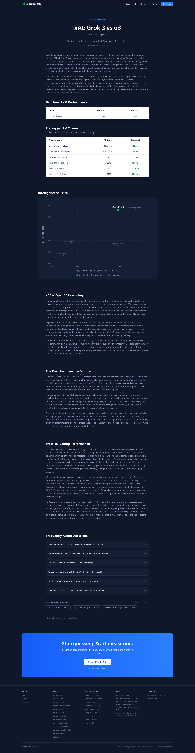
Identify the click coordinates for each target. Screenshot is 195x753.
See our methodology (68, 618)
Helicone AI (89, 716)
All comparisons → (141, 602)
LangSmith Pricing (92, 712)
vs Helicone (58, 695)
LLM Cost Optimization (62, 730)
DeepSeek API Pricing (93, 699)
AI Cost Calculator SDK (125, 695)
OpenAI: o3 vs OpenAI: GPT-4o (86, 608)
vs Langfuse (58, 699)
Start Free (167, 4)
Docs (128, 4)
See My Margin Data (97, 662)
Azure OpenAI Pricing (93, 709)
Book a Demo (140, 4)
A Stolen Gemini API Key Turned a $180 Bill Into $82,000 (128, 714)
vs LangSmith (58, 702)
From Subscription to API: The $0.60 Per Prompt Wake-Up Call (128, 707)
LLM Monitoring (59, 719)
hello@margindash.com (157, 695)
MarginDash (31, 4)
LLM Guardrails (59, 716)
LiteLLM (56, 737)
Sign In (154, 4)
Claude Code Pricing (93, 695)
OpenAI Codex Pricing (94, 702)
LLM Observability (60, 709)
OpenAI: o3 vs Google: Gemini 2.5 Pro (119, 608)
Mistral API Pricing (92, 706)
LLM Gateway (58, 712)
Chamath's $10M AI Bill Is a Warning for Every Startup (127, 700)
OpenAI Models (91, 719)
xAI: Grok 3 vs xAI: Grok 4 (58, 608)
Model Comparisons (61, 706)
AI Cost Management (62, 726)
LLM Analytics (58, 733)
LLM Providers (90, 723)
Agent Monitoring (60, 723)
